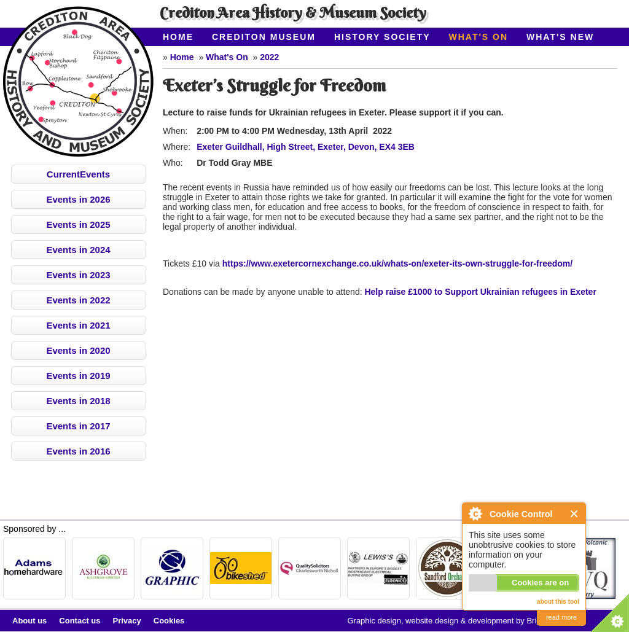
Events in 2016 (78, 451)
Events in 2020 (78, 350)
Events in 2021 (78, 325)
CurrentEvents (78, 174)
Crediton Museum (264, 37)
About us (29, 620)
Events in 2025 (78, 224)
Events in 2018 (78, 401)
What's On (479, 37)
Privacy (127, 620)
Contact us (79, 620)
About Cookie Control (475, 513)
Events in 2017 (78, 426)
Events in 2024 (78, 249)
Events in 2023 (78, 275)
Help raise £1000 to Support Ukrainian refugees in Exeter (480, 292)
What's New (560, 37)
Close (575, 514)
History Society (382, 37)
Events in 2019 (78, 375)
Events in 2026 (78, 199)
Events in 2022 (78, 300)
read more (561, 617)
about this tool (558, 601)
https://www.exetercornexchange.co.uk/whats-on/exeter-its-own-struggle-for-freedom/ (397, 263)
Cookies (169, 620)
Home (178, 37)
